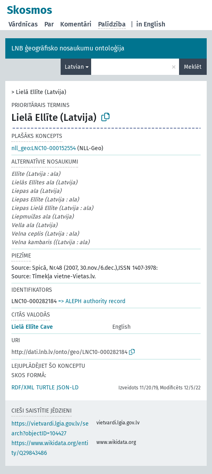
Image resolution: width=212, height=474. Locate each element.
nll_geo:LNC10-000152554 (43, 148)
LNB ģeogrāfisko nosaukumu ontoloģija (68, 48)
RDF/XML (22, 387)
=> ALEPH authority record (91, 301)
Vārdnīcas (23, 24)
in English (150, 24)
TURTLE (45, 387)
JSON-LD (68, 387)
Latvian (74, 66)
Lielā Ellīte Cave (32, 326)
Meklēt (192, 66)
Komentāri (76, 24)
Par (49, 24)
